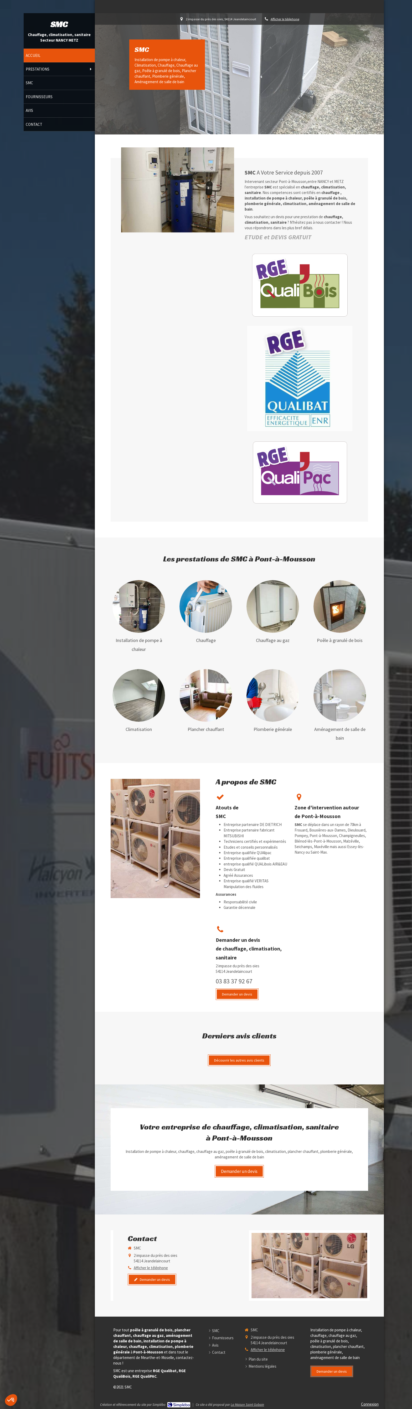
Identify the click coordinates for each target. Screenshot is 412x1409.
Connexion (370, 1404)
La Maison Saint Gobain (247, 1404)
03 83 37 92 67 (234, 981)
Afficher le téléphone (285, 19)
